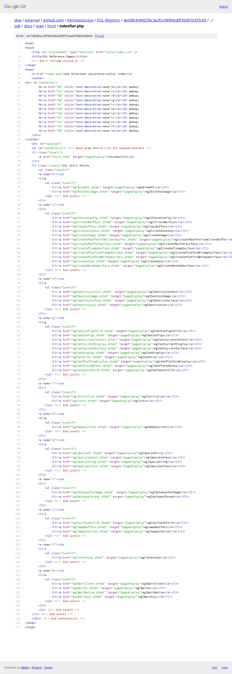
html (51, 25)
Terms (48, 667)
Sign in (223, 7)
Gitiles (25, 667)
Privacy (36, 667)
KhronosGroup (80, 20)
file (99, 36)
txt (214, 667)
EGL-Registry (108, 20)
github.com (53, 20)
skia (17, 20)
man (40, 25)
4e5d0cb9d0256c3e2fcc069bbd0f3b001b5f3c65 (164, 20)
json (224, 667)
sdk (17, 25)
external (32, 20)
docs (28, 25)
